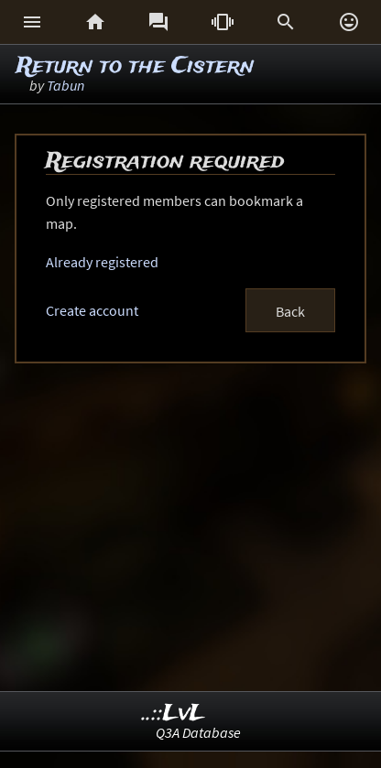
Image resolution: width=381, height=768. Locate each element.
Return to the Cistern (135, 66)
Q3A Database (198, 732)
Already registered (102, 262)
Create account (92, 310)
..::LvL (173, 714)
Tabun (65, 85)
